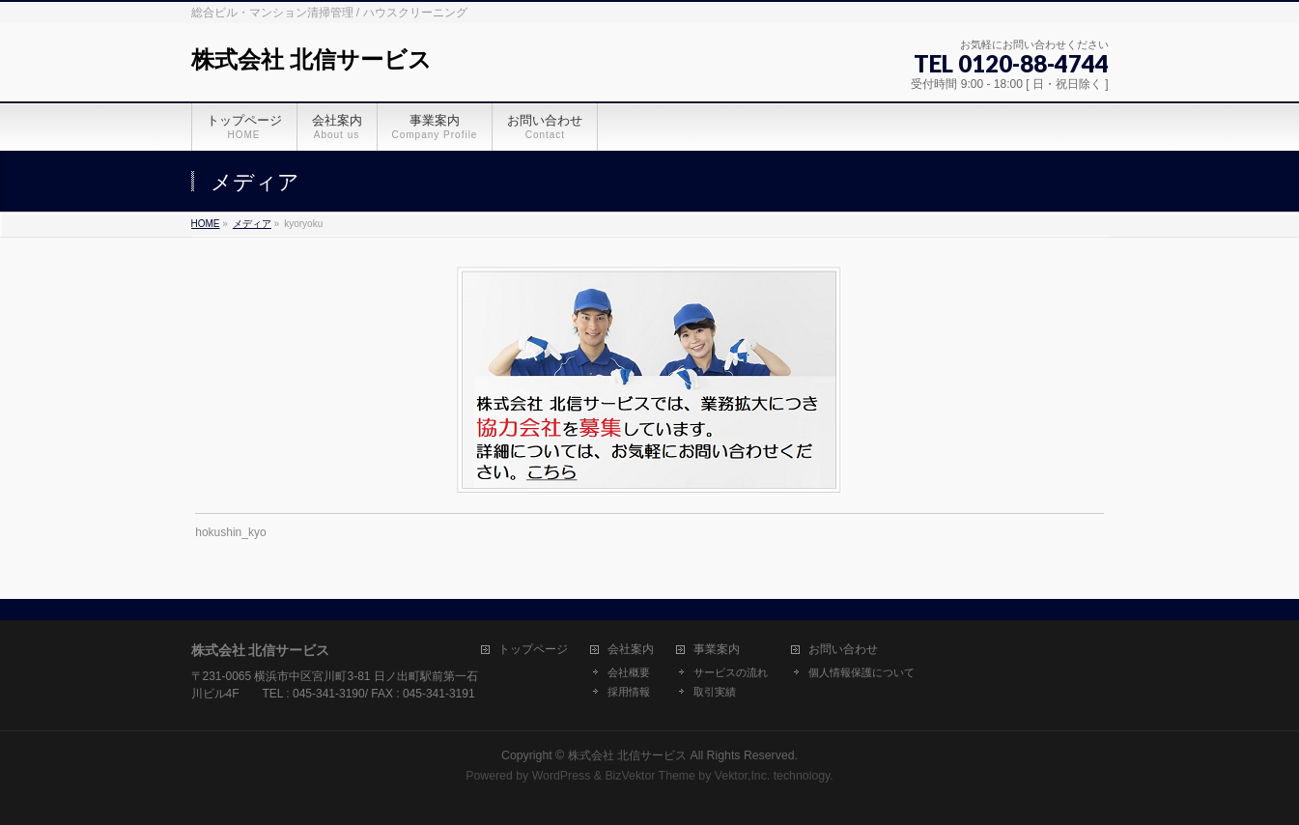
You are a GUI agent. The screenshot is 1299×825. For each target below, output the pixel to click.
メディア (252, 223)
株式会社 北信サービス (312, 59)
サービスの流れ (730, 672)
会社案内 (630, 649)
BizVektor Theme (650, 775)
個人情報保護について (861, 672)
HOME (205, 223)
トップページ (533, 649)
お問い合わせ (843, 649)
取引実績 (714, 691)
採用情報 (628, 691)
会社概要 (628, 672)
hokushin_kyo (230, 532)
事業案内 (716, 649)
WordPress (561, 775)
